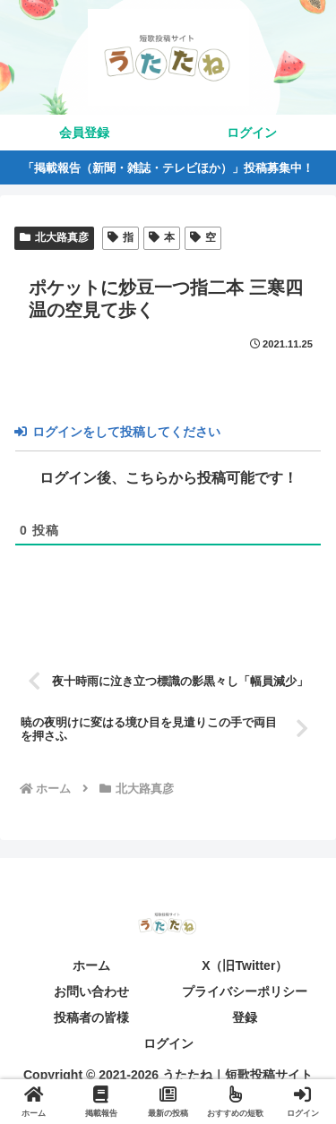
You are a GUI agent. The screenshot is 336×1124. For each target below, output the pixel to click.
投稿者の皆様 (91, 1017)
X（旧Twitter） (245, 965)
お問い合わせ (91, 991)
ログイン (168, 1043)
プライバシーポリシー (244, 991)
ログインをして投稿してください (117, 432)
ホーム (91, 965)
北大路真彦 (54, 237)
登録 (244, 1017)
